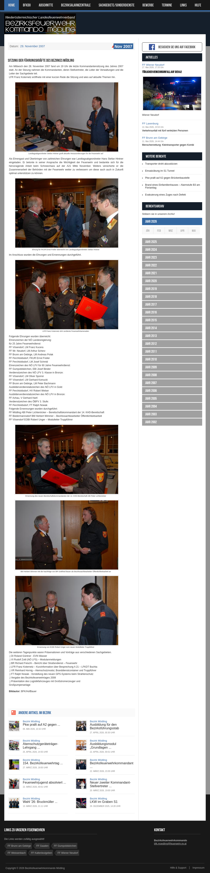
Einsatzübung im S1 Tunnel (159, 170)
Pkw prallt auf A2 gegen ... (41, 724)
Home (11, 5)
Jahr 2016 (151, 312)
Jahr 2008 (151, 375)
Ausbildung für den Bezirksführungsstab (104, 726)
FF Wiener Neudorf (153, 64)
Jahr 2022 (151, 265)
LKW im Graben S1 (104, 801)
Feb (159, 230)
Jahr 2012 (151, 344)
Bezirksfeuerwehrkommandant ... (111, 764)
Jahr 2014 (151, 328)
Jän (148, 230)
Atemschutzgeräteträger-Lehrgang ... (40, 745)
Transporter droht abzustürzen (161, 163)
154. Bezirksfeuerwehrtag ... (43, 763)
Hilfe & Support (178, 867)
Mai (194, 230)
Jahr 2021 (151, 273)
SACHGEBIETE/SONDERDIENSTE (116, 5)
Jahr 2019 (151, 289)
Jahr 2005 (151, 399)
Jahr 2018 (151, 297)
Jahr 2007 (151, 383)
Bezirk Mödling (31, 721)
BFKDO (27, 5)
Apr (182, 230)
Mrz (171, 230)
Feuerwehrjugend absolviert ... (44, 782)
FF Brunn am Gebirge (154, 137)
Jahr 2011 (151, 351)
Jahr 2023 (151, 257)
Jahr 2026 (151, 221)
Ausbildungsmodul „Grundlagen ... (103, 745)
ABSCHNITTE (46, 5)
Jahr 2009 (151, 367)
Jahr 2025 (151, 242)
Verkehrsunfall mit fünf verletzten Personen (165, 130)
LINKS (183, 5)
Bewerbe (148, 5)
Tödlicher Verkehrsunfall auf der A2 (162, 72)
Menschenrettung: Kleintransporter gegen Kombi (168, 144)
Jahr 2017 (151, 304)
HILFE (198, 5)
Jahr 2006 (151, 391)
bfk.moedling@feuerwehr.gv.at (170, 843)
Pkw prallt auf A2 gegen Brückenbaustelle (167, 177)
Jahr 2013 (151, 336)
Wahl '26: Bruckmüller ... (40, 801)
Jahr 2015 (151, 320)
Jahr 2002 (151, 422)
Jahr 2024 (151, 250)
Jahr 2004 (151, 406)
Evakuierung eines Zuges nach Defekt (165, 194)
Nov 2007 (123, 46)
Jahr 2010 (151, 359)
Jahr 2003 (151, 414)
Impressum (198, 867)
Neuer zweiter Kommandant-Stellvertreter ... (110, 784)
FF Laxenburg (150, 123)
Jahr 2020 (151, 281)
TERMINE (167, 5)
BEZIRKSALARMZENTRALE (76, 5)
